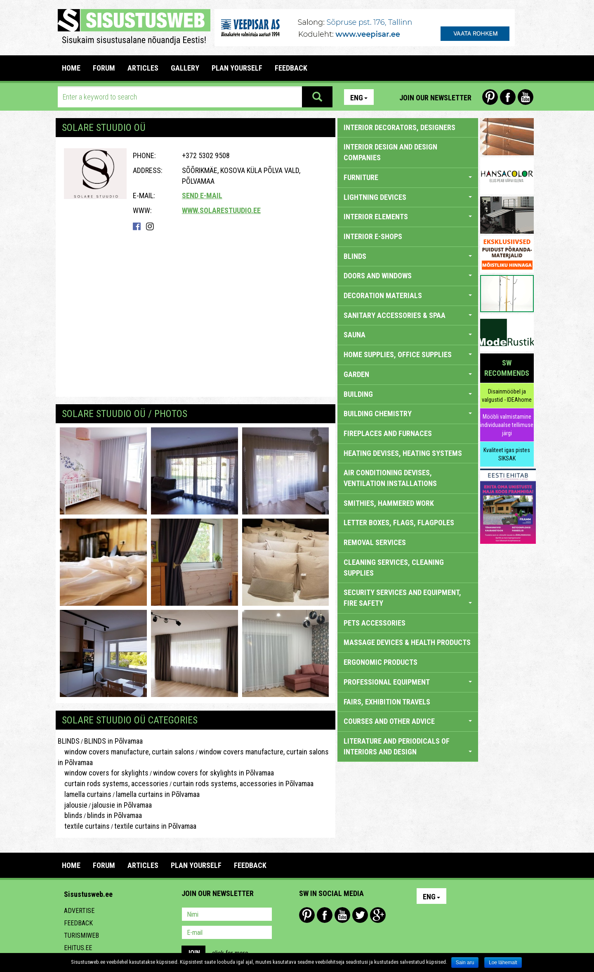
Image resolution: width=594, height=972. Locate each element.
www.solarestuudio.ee (221, 210)
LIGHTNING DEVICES (408, 197)
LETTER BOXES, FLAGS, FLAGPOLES (399, 522)
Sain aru (465, 962)
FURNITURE (408, 177)
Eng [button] (359, 97)
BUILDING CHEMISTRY (408, 413)
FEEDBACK (291, 68)
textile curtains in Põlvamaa (155, 826)
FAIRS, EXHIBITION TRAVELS (387, 701)
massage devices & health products (407, 642)
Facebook (508, 97)
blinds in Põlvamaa (114, 815)
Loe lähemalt (503, 962)
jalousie (72, 805)
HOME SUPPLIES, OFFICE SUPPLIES (408, 354)
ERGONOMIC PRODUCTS (380, 662)
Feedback (78, 923)
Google (378, 915)
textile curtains (84, 826)
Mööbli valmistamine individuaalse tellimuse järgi (506, 424)
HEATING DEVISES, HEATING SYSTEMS (403, 453)
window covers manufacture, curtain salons (126, 751)
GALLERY (185, 68)
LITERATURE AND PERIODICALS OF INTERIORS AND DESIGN (408, 746)
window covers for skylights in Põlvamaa (213, 772)
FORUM (104, 68)
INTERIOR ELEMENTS (408, 216)
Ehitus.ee (78, 948)
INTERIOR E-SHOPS (373, 236)
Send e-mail (202, 195)
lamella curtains (84, 794)
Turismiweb (81, 935)
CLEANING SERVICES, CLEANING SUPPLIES (394, 567)
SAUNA (408, 334)
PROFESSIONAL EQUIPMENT (408, 682)
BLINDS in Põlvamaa (113, 741)
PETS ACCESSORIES (374, 623)
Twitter (360, 915)
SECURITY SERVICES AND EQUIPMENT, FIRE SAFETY (408, 597)
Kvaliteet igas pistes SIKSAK (506, 454)
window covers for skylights (103, 772)
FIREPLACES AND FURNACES (388, 433)
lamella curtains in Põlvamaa (158, 794)
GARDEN (408, 374)
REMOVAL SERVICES (375, 542)
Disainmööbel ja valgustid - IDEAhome (507, 395)
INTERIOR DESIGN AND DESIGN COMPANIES (390, 152)
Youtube (525, 97)
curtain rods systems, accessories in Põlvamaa (243, 783)
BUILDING (408, 394)
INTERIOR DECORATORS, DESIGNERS (399, 127)
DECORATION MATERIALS (408, 295)
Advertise (79, 911)
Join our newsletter (435, 97)
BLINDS (69, 741)
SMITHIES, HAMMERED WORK (389, 503)
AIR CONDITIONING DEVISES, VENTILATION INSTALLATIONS (390, 478)
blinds (70, 815)
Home (71, 68)
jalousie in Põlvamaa (122, 805)
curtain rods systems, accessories (113, 783)
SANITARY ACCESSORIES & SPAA (408, 315)
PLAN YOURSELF (237, 68)
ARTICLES (142, 68)
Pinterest (490, 97)
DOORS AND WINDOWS (408, 275)
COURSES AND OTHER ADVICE (408, 721)
